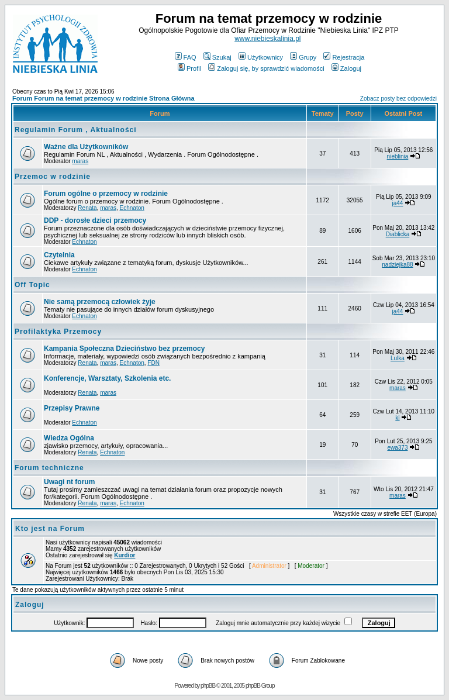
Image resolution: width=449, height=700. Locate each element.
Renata (87, 208)
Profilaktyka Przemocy (58, 331)
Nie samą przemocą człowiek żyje (100, 302)
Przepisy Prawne (71, 408)
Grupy (303, 57)
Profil (189, 68)
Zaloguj (346, 68)
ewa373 (397, 447)
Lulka (398, 358)
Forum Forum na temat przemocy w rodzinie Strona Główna (103, 98)
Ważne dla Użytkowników (86, 147)
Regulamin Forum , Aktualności (76, 130)
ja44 (397, 203)
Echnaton (132, 208)
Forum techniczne (49, 468)
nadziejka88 (397, 264)
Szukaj (217, 57)
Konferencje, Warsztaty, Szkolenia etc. (107, 378)
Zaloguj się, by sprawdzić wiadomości (266, 68)
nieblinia (398, 156)
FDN (153, 363)
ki (397, 418)
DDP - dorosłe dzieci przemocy (95, 220)
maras (80, 161)
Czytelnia (59, 255)
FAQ (185, 57)
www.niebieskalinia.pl (267, 39)
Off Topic (32, 285)
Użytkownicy (261, 57)
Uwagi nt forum (69, 482)
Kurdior (124, 555)
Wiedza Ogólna (69, 438)
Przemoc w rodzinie (53, 177)
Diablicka (398, 234)
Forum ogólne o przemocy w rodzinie (106, 193)
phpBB (208, 685)
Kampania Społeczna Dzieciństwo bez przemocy (124, 348)
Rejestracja (343, 57)
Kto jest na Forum (50, 529)
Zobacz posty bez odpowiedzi (398, 98)
